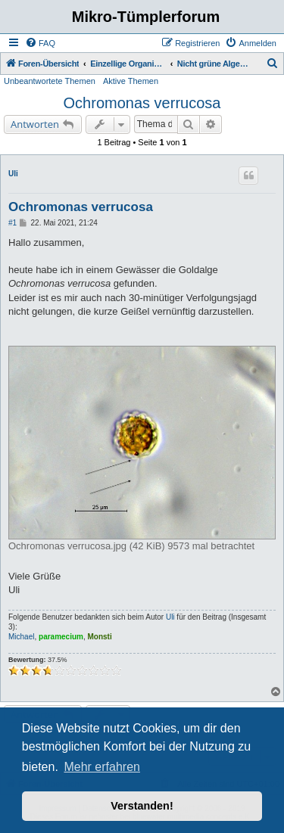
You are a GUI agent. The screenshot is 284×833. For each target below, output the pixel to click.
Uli (13, 173)
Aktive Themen (130, 80)
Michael (21, 637)
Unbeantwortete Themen (49, 80)
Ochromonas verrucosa (142, 103)
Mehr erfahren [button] (102, 766)
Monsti (100, 637)
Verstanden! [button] (142, 806)
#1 (12, 223)
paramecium (61, 637)
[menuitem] (40, 43)
